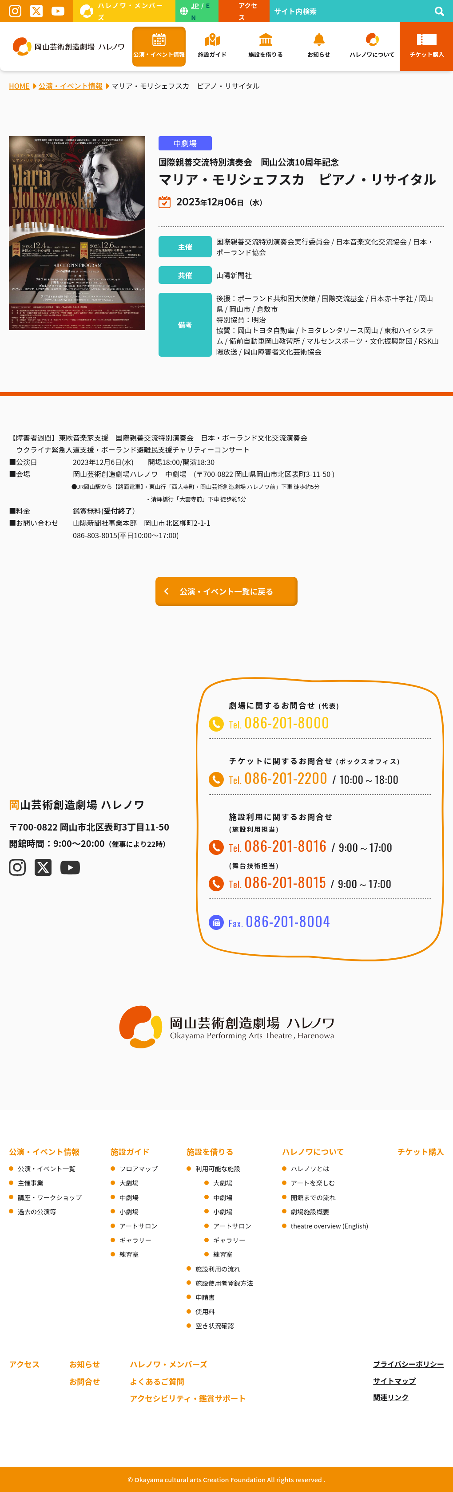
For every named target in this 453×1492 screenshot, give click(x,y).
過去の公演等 (37, 1211)
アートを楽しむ (313, 1182)
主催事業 (31, 1182)
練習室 (129, 1254)
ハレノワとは (310, 1168)
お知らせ (84, 1364)
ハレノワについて (313, 1151)
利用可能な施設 (217, 1168)
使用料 (205, 1311)
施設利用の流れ (217, 1268)
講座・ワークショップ (50, 1197)
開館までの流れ (313, 1197)
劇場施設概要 (310, 1211)
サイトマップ (394, 1380)
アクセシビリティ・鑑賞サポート (188, 1398)
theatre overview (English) (330, 1225)
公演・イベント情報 (44, 1151)
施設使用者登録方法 (224, 1282)
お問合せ (84, 1381)
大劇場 (129, 1182)
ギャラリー (135, 1239)
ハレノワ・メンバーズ (168, 1364)
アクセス (24, 1364)
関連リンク (391, 1397)
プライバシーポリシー (408, 1363)
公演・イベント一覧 (47, 1168)
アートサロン (138, 1225)
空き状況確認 (214, 1325)
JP (195, 5)
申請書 (205, 1297)
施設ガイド (130, 1151)
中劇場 (129, 1197)
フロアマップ (138, 1168)
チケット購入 (420, 1151)
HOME (19, 85)
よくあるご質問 (157, 1381)
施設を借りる (210, 1151)
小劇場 (129, 1211)
